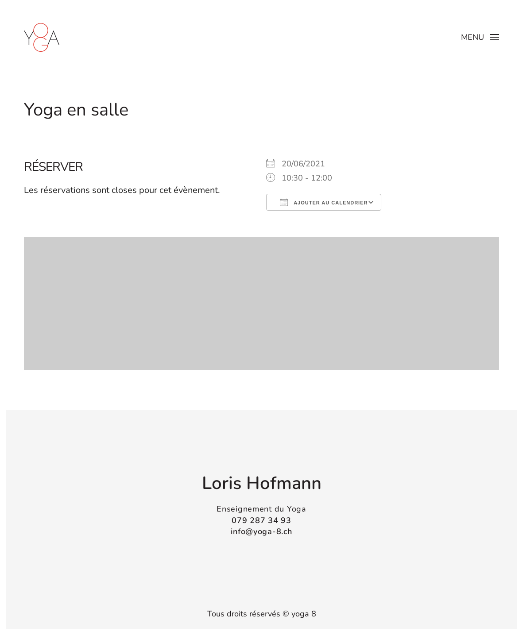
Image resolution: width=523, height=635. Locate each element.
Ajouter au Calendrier (324, 202)
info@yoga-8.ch (261, 530)
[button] (480, 37)
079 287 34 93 (261, 519)
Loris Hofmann (262, 483)
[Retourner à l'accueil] (41, 37)
